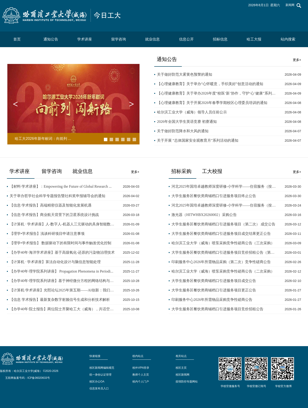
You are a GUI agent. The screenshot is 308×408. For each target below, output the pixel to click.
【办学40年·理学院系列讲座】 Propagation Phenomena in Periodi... (61, 271)
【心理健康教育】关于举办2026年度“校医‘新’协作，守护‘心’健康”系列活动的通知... (217, 93)
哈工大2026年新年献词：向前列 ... (43, 139)
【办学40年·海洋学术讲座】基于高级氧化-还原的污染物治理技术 (62, 252)
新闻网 (289, 5)
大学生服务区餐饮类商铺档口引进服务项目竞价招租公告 (217, 309)
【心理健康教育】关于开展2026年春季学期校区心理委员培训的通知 (212, 103)
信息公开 (186, 39)
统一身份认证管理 (100, 374)
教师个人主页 (140, 374)
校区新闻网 (182, 374)
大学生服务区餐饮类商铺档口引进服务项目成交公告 (213, 281)
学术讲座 (84, 39)
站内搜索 (288, 39)
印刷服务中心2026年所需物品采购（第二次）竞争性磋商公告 (221, 262)
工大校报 (212, 171)
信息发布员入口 (99, 388)
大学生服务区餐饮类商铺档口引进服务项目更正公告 (213, 290)
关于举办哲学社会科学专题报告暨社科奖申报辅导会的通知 (57, 196)
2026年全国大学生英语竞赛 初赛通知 (187, 122)
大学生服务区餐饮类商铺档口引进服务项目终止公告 (213, 196)
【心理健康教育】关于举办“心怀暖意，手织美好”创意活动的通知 (210, 84)
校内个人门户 (140, 381)
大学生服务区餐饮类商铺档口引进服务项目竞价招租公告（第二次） (224, 252)
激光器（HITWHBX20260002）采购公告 (204, 215)
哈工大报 (254, 39)
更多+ (297, 60)
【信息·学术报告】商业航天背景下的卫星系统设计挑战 (54, 215)
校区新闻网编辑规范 (101, 367)
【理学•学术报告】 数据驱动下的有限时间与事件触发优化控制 (60, 243)
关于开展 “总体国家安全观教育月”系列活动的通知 (197, 140)
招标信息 (220, 39)
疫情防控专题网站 (187, 381)
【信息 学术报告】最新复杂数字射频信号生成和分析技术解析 (60, 300)
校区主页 (181, 367)
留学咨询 (118, 39)
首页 (17, 39)
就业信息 (152, 39)
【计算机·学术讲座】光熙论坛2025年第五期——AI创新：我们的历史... (62, 290)
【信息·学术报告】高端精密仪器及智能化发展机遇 (50, 205)
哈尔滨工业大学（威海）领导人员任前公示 (192, 112)
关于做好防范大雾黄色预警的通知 (184, 74)
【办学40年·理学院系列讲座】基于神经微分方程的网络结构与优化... (62, 281)
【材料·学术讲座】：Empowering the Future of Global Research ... (60, 186)
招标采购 (182, 171)
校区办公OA (96, 381)
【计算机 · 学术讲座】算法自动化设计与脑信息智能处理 (55, 262)
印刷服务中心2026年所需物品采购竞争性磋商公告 (211, 300)
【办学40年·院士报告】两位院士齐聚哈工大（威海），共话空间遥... (62, 309)
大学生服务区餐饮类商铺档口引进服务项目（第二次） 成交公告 (223, 224)
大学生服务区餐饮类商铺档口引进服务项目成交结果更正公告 (221, 234)
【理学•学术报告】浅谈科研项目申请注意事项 (47, 234)
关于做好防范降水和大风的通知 (182, 131)
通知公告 (50, 39)
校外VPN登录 (140, 367)
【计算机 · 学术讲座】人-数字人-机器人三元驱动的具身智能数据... (62, 224)
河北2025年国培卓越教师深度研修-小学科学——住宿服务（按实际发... (224, 186)
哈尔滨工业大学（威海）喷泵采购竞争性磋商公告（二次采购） (222, 271)
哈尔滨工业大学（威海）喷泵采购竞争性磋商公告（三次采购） (222, 243)
